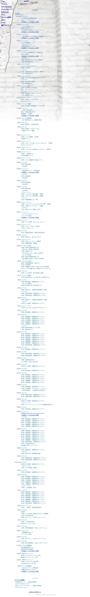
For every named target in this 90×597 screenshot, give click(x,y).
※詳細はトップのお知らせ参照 (30, 22)
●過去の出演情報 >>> (35, 592)
